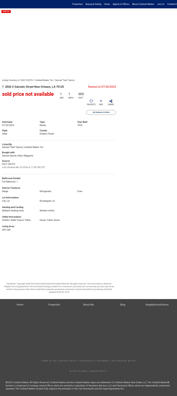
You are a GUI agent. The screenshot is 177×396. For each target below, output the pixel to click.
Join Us (160, 4)
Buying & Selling (93, 4)
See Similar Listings (101, 112)
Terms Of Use (49, 361)
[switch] (91, 103)
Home (107, 4)
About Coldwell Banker (143, 4)
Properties (77, 4)
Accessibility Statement (94, 361)
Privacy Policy (68, 361)
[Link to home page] (3, 4)
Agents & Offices (121, 4)
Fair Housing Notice (124, 361)
